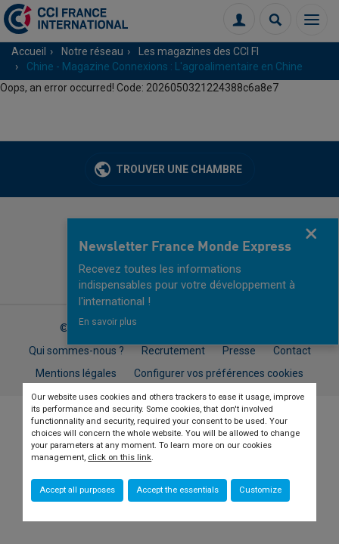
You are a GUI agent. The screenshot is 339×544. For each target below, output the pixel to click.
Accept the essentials (177, 490)
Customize (260, 490)
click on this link (119, 457)
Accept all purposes (77, 490)
